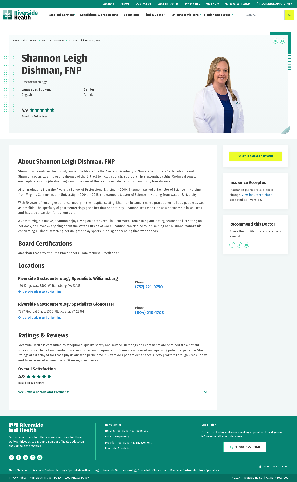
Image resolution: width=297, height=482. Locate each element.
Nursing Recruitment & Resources (126, 430)
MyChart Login (237, 3)
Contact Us (143, 3)
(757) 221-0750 (149, 287)
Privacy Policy (17, 477)
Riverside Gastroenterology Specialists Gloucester (134, 470)
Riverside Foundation (118, 448)
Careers (108, 3)
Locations (131, 15)
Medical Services (61, 15)
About (125, 3)
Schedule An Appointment (255, 156)
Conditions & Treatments (99, 15)
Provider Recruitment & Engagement (128, 442)
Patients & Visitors (184, 15)
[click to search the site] (289, 15)
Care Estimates (168, 3)
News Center (113, 424)
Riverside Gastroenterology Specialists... (195, 470)
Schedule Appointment (275, 3)
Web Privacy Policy (77, 477)
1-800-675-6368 (245, 447)
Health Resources (217, 15)
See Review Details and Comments (43, 392)
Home (16, 40)
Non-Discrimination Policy (45, 477)
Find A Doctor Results (53, 40)
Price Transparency (117, 436)
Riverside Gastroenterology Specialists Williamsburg (65, 470)
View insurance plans (257, 195)
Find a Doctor (154, 15)
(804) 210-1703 (149, 312)
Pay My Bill (192, 3)
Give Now (212, 3)
